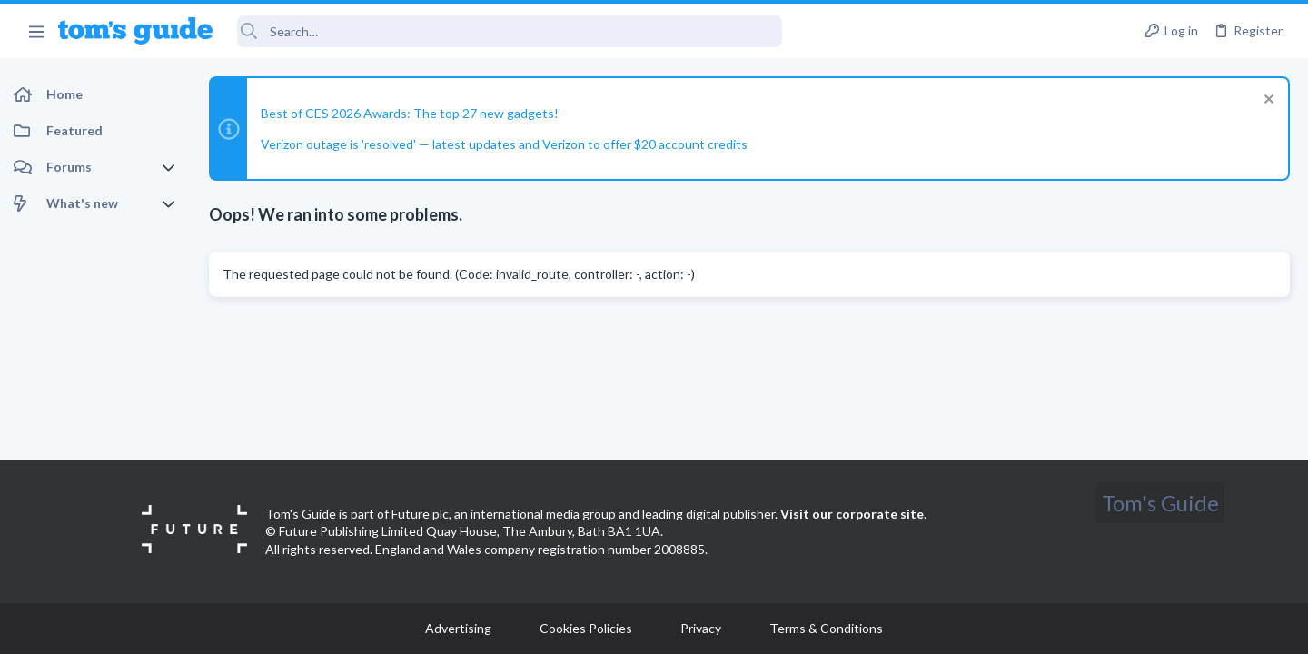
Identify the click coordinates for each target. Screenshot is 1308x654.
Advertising (458, 628)
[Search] (509, 31)
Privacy (700, 628)
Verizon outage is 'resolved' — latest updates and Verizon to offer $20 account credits (504, 144)
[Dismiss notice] (1266, 101)
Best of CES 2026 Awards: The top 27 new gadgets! (410, 113)
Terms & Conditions (826, 628)
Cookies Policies (586, 628)
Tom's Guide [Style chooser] (1160, 503)
